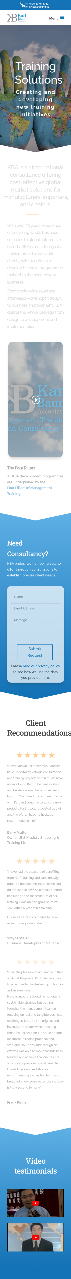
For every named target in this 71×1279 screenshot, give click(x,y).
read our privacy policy (41, 672)
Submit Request (34, 657)
